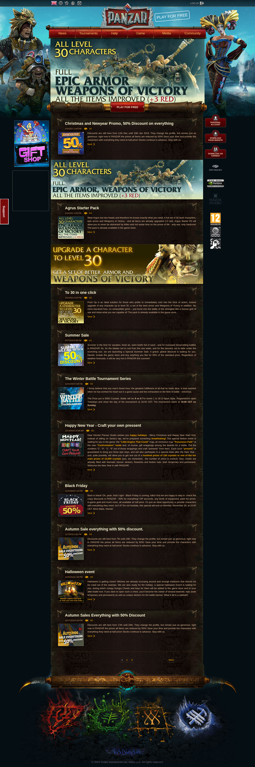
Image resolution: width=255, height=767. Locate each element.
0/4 (90, 213)
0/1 (90, 340)
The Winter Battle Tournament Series (98, 379)
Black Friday (76, 486)
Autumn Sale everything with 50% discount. (104, 529)
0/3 (91, 384)
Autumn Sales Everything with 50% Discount (105, 615)
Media (166, 33)
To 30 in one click (80, 292)
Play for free (172, 16)
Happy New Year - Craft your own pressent (103, 425)
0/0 (91, 491)
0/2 (90, 129)
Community (193, 33)
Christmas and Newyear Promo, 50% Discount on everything (119, 123)
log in (194, 3)
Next (89, 144)
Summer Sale (77, 335)
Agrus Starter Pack (82, 208)
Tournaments (88, 33)
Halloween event (80, 572)
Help (114, 33)
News (62, 33)
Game (140, 33)
